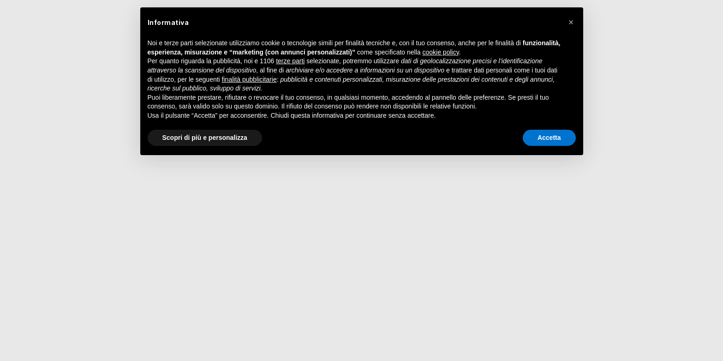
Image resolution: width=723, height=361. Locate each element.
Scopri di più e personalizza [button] (204, 137)
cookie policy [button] (440, 52)
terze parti (290, 61)
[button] (571, 22)
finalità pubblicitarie (249, 79)
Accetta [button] (549, 137)
